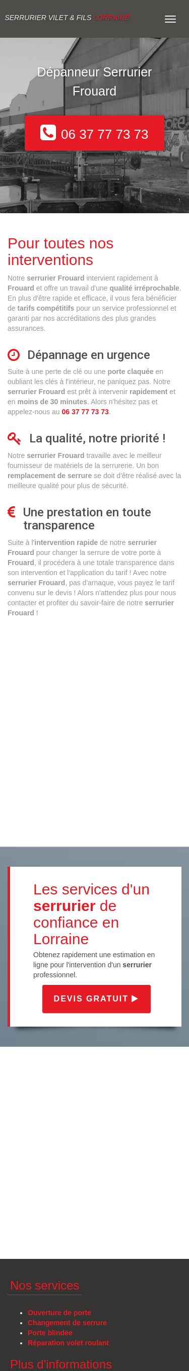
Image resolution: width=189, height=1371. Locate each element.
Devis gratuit (97, 998)
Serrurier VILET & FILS (67, 18)
